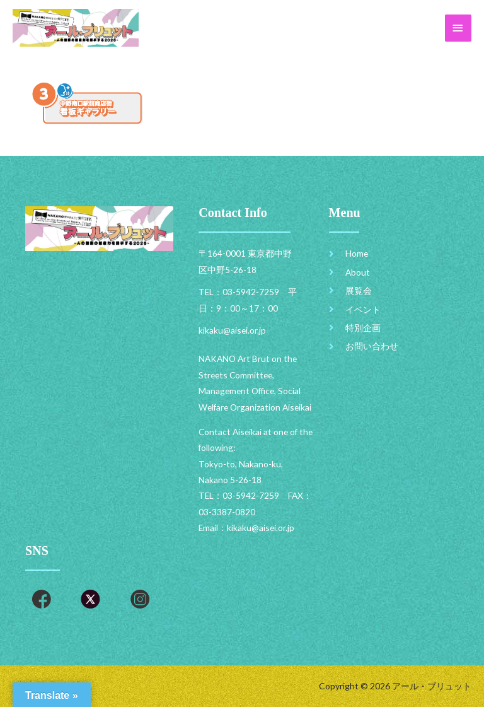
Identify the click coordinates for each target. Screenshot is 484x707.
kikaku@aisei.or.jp (260, 527)
